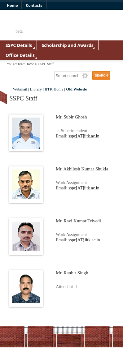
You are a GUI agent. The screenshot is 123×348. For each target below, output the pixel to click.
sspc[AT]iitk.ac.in (83, 136)
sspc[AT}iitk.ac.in (84, 240)
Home (30, 64)
